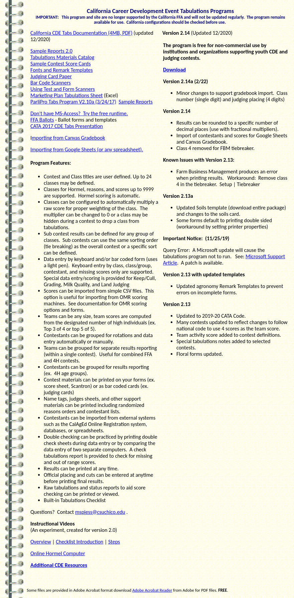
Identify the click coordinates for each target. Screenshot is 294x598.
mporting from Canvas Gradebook (68, 138)
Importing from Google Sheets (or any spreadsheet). (86, 149)
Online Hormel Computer (57, 553)
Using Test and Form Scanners (62, 89)
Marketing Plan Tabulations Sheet (66, 95)
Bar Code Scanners (50, 83)
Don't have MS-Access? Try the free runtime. (79, 113)
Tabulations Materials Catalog (62, 57)
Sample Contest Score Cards (60, 63)
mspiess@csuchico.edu (100, 512)
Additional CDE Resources (58, 565)
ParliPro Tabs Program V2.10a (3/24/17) (73, 102)
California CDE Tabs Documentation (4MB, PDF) (81, 33)
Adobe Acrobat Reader (152, 590)
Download (174, 69)
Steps (114, 542)
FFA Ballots (42, 120)
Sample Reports (136, 102)
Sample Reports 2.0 (51, 51)
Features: (60, 163)
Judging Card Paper (51, 76)
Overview (40, 542)
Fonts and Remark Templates (61, 70)
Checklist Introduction (79, 542)
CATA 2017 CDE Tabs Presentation (66, 126)
